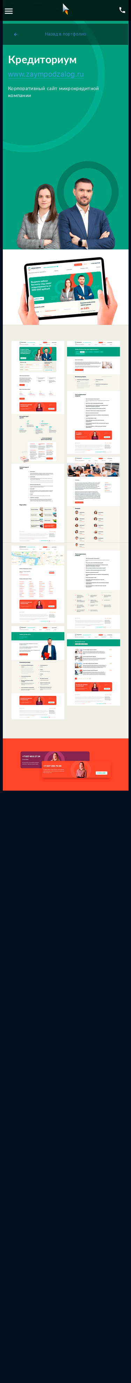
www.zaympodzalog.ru (46, 74)
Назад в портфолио (49, 34)
